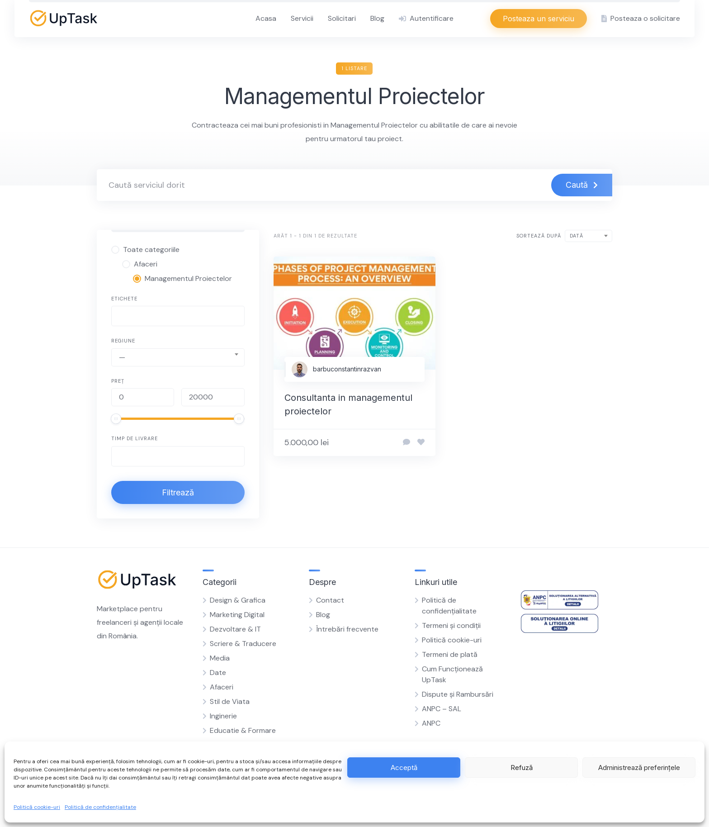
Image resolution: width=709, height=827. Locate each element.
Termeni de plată (449, 654)
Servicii (302, 18)
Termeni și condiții (451, 625)
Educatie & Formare (243, 730)
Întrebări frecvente (347, 629)
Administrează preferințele (639, 767)
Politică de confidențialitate (100, 807)
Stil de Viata (230, 701)
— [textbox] (122, 357)
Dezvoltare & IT (235, 629)
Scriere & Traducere (243, 643)
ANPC (431, 723)
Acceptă (404, 767)
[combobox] (178, 316)
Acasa (265, 18)
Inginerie (223, 716)
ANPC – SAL (441, 708)
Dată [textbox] (576, 236)
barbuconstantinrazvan (347, 369)
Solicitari (342, 18)
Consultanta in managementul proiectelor (348, 404)
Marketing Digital (237, 614)
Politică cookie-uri (37, 807)
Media (220, 658)
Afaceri (221, 687)
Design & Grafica (237, 600)
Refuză (521, 767)
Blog (377, 18)
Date (218, 672)
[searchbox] (121, 317)
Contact (330, 600)
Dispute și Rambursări (457, 694)
